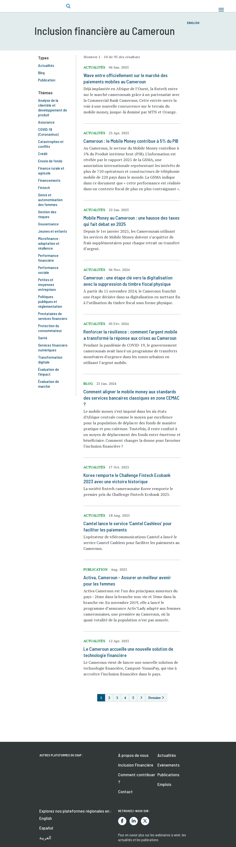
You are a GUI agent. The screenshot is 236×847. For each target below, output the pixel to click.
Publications (168, 774)
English (193, 23)
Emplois (164, 784)
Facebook (122, 821)
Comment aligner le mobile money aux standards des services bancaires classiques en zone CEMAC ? (131, 397)
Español (46, 828)
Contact (125, 791)
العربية (45, 837)
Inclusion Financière (135, 765)
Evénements (168, 765)
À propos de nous (133, 755)
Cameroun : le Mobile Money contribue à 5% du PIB (130, 141)
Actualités (166, 755)
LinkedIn (134, 821)
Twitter (145, 821)
